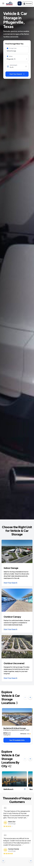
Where (10, 56)
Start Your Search (10, 583)
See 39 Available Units (17, 740)
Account (27, 3)
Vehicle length (13, 65)
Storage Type (12, 48)
